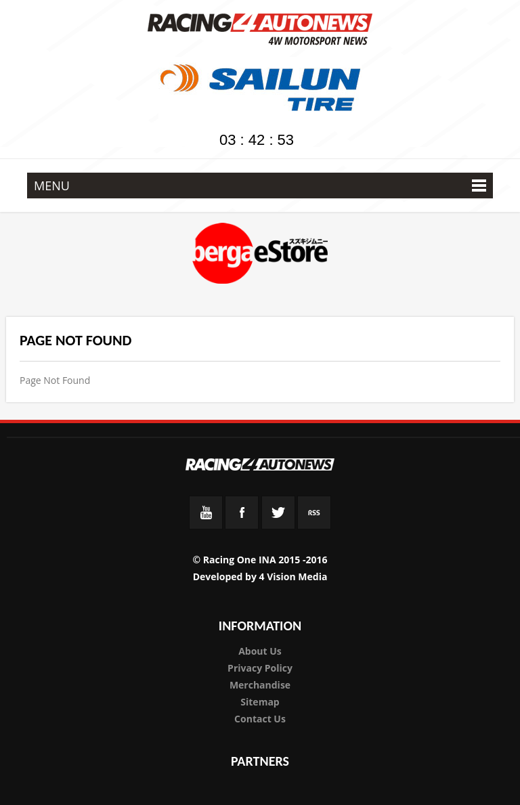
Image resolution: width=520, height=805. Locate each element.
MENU (260, 185)
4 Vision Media (293, 576)
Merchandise (260, 684)
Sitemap (259, 701)
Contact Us (260, 718)
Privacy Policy (260, 667)
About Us (260, 651)
